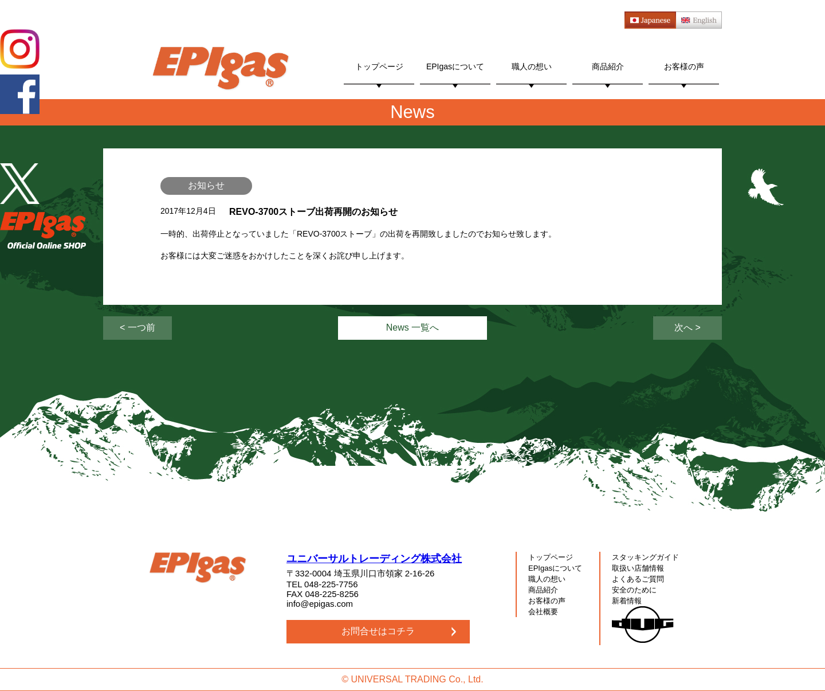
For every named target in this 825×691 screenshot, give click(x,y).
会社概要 (543, 611)
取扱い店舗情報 (638, 568)
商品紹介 (608, 66)
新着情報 (627, 600)
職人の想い (532, 66)
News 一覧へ (412, 327)
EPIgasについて (455, 66)
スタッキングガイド (645, 557)
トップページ (379, 66)
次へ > (687, 327)
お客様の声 (684, 66)
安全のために (634, 590)
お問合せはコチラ (378, 631)
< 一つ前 (137, 327)
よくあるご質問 (638, 579)
